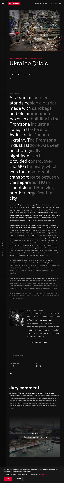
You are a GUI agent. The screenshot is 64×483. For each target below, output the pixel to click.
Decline (18, 478)
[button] (3, 248)
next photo (56, 3)
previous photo (41, 3)
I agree (8, 478)
